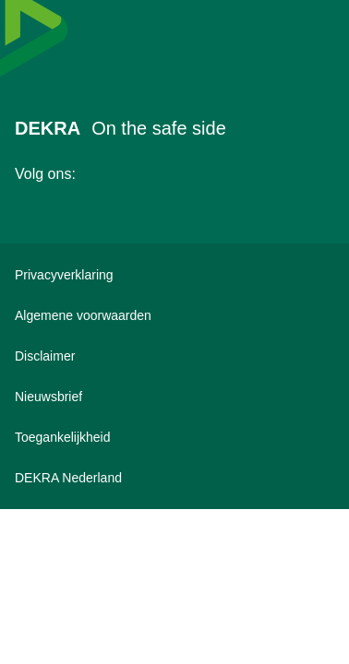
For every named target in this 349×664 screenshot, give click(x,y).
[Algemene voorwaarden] (174, 315)
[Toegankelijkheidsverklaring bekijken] (174, 437)
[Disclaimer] (174, 356)
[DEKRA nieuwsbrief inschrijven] (174, 396)
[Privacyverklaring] (174, 275)
